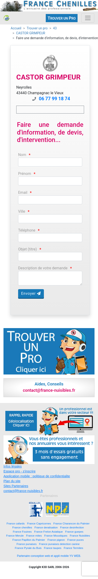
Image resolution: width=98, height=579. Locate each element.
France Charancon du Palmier (71, 523)
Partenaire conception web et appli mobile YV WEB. (49, 556)
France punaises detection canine (59, 543)
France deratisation (46, 527)
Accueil (16, 28)
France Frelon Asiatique (48, 531)
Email (22, 192)
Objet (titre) (27, 249)
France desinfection (72, 527)
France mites (34, 535)
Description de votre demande (43, 268)
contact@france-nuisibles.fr (23, 491)
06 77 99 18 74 (54, 98)
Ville (21, 211)
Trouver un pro (37, 28)
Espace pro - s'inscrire (19, 471)
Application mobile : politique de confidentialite (36, 476)
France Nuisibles (80, 535)
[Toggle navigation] (87, 18)
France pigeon (56, 539)
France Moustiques (55, 535)
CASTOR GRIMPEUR (30, 33)
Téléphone (26, 230)
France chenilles (22, 527)
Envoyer (31, 293)
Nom (22, 154)
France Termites (73, 547)
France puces (75, 539)
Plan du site (11, 481)
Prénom (24, 173)
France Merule (15, 535)
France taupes (52, 547)
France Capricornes (39, 523)
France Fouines (22, 531)
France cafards (16, 523)
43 (55, 28)
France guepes (74, 531)
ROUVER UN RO (62, 18)
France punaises (26, 543)
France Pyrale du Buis (28, 547)
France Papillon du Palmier (29, 539)
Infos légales (12, 466)
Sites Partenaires (15, 486)
